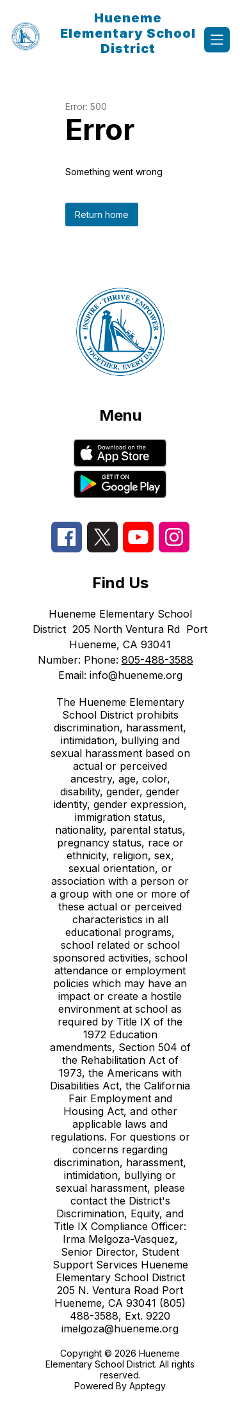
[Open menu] (217, 39)
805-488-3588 (157, 659)
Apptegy (147, 1385)
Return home (102, 214)
